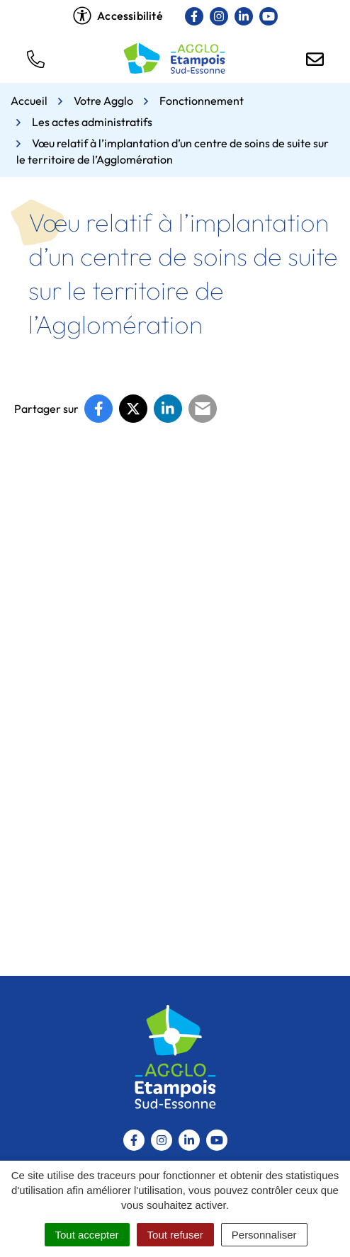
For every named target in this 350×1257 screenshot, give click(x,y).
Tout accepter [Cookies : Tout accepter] (87, 1235)
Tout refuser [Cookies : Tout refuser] (175, 1235)
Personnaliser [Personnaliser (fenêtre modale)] (264, 1235)
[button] (35, 58)
